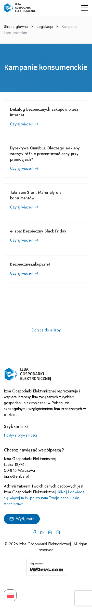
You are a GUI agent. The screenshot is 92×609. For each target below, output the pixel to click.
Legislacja (45, 26)
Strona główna (16, 26)
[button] (84, 7)
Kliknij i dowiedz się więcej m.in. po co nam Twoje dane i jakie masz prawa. (44, 498)
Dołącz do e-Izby (46, 330)
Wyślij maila (22, 519)
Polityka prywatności (20, 435)
